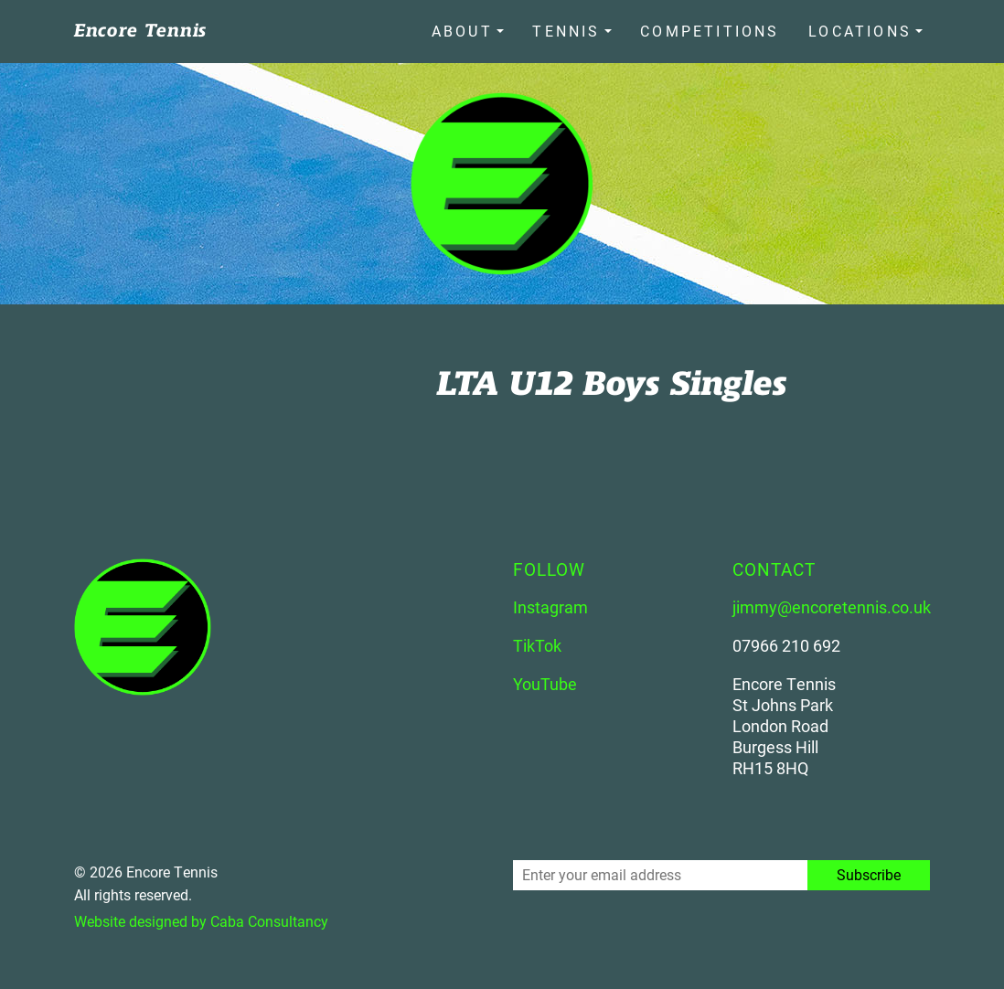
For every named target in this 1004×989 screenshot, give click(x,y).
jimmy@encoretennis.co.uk (831, 604)
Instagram (550, 604)
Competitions (715, 29)
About (476, 29)
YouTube (545, 681)
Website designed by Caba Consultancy (201, 918)
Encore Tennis (140, 29)
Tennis (576, 29)
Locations (860, 29)
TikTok (537, 643)
